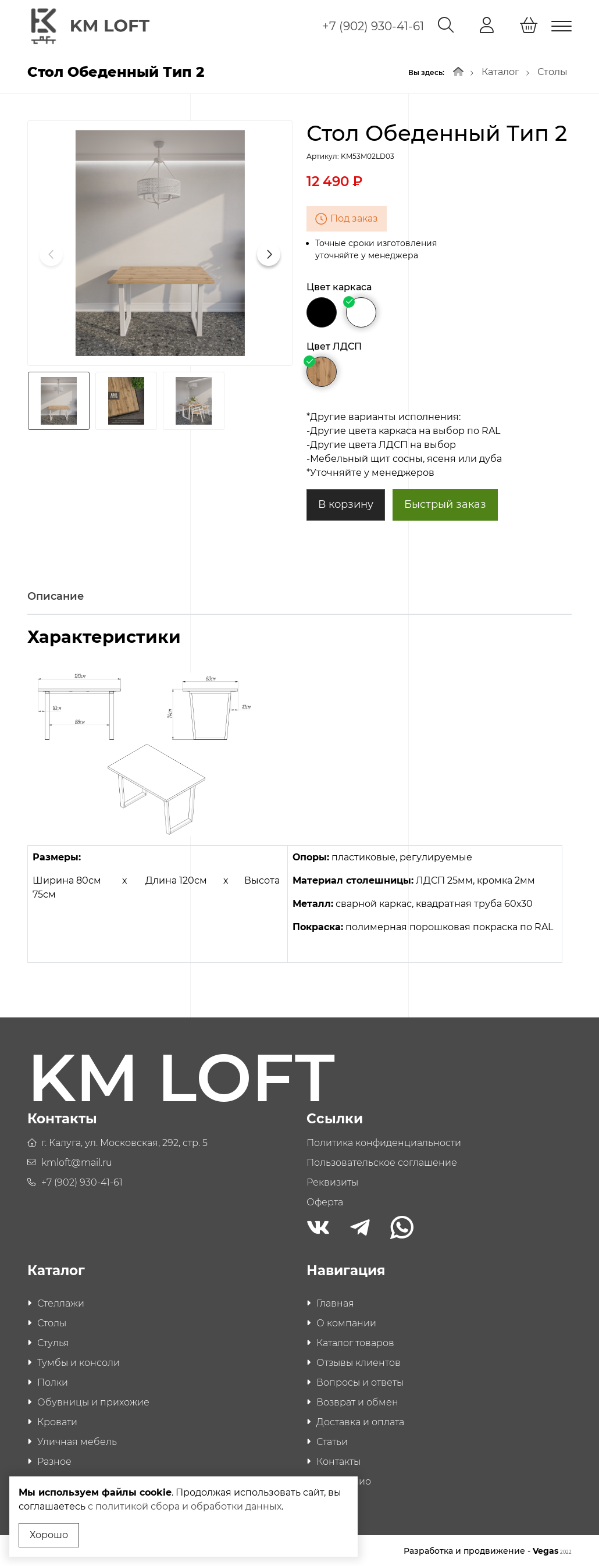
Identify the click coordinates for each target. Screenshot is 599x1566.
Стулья (53, 1341)
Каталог (500, 70)
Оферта (324, 1200)
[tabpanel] (299, 802)
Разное (54, 1460)
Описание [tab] (55, 595)
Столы (552, 70)
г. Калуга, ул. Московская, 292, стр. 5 (124, 1141)
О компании (346, 1321)
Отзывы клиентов (358, 1361)
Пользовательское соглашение (381, 1161)
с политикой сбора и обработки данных (200, 1506)
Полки (52, 1381)
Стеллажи (60, 1302)
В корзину (345, 503)
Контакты (338, 1460)
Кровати (57, 1420)
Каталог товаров (355, 1341)
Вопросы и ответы (360, 1381)
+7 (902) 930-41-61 (373, 26)
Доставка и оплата (360, 1420)
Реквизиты (332, 1181)
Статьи (332, 1440)
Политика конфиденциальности (383, 1141)
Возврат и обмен (357, 1401)
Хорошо (49, 1534)
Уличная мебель (77, 1440)
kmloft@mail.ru (76, 1161)
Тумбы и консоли (78, 1361)
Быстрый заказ (445, 503)
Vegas (552, 1549)
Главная (335, 1302)
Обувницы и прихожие (93, 1401)
